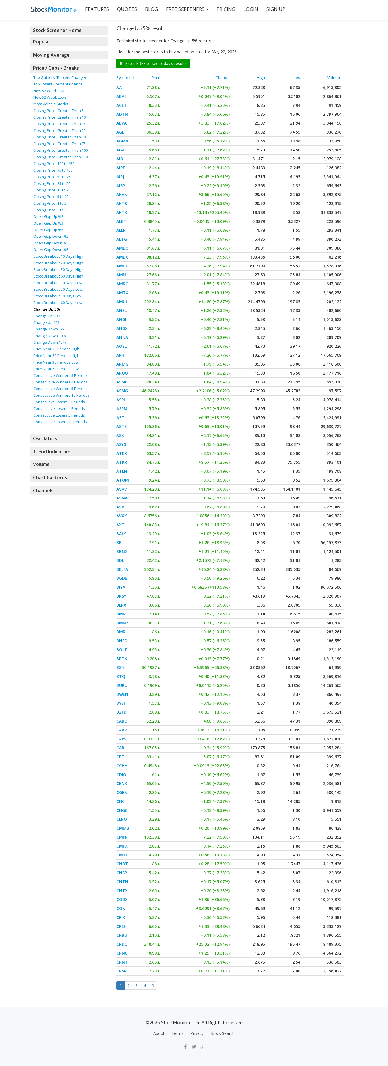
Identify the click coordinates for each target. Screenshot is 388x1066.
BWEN (122, 694)
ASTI (120, 417)
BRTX (121, 658)
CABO (121, 721)
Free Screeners (186, 9)
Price (155, 77)
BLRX (121, 605)
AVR (120, 507)
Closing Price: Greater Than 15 (59, 123)
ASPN (121, 408)
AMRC (122, 283)
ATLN (121, 471)
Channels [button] (43, 490)
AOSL (121, 346)
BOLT (121, 649)
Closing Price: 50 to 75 (51, 176)
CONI (121, 908)
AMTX (122, 292)
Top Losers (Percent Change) (58, 83)
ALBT (121, 221)
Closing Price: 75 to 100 (52, 169)
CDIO (121, 774)
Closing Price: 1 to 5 (49, 202)
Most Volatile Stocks (50, 103)
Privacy (197, 1033)
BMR (120, 631)
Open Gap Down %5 (50, 249)
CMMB (122, 828)
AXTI (121, 524)
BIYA (120, 587)
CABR (121, 730)
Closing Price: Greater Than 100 (60, 149)
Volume (334, 77)
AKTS (121, 203)
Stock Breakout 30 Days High (58, 268)
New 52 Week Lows (50, 96)
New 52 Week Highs (50, 90)
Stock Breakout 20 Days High (58, 262)
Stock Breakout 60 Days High (58, 275)
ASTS (121, 426)
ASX (120, 435)
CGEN (121, 792)
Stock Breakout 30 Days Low (57, 295)
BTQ (120, 676)
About (159, 1033)
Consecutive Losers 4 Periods (59, 408)
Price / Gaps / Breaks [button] (55, 67)
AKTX (121, 212)
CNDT (122, 864)
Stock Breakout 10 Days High (58, 255)
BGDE (121, 578)
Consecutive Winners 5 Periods (60, 388)
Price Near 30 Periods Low (56, 361)
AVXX (121, 515)
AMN (121, 275)
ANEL (121, 310)
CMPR (122, 837)
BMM (121, 614)
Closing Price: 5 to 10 (50, 196)
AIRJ (120, 176)
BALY (121, 533)
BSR (120, 667)
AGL (120, 132)
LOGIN (250, 9)
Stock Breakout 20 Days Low (57, 288)
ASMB (122, 382)
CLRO (121, 819)
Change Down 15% (49, 341)
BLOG (150, 9)
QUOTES (126, 9)
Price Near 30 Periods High (56, 348)
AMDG (122, 257)
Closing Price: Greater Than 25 (59, 129)
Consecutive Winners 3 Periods (60, 374)
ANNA (122, 337)
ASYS (121, 444)
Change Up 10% (47, 315)
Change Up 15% (47, 321)
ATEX (121, 453)
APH (120, 355)
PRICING (225, 9)
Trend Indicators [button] (51, 451)
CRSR (121, 971)
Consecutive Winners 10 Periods (61, 394)
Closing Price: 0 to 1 (49, 209)
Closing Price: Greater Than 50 (59, 136)
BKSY (121, 596)
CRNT (122, 962)
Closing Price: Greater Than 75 (59, 143)
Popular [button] (41, 42)
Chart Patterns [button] (49, 477)
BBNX (121, 551)
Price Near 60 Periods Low (56, 368)
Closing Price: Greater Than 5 (58, 110)
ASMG (122, 391)
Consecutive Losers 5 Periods (59, 414)
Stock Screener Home (56, 30)
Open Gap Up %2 (48, 215)
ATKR (121, 462)
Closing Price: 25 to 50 (51, 182)
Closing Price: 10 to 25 (51, 189)
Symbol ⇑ (125, 77)
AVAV (121, 489)
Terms (177, 1033)
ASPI (120, 399)
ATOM (122, 480)
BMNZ (122, 623)
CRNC (121, 953)
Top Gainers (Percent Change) (59, 76)
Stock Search (223, 1033)
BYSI (120, 703)
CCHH (121, 765)
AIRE (120, 167)
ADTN (122, 114)
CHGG (122, 810)
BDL (120, 560)
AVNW (122, 498)
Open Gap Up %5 (48, 229)
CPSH (121, 926)
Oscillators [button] (44, 438)
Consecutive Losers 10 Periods (60, 421)
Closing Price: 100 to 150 (53, 163)
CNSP (121, 872)
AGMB (122, 141)
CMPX (122, 846)
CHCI (121, 801)
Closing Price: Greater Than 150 (60, 156)
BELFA (122, 569)
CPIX (120, 917)
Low (296, 77)
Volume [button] (41, 464)
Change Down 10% (49, 335)
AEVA (121, 123)
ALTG (121, 239)
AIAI (120, 150)
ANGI (121, 319)
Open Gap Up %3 (48, 222)
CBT (120, 756)
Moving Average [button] (50, 55)
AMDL (122, 266)
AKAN (121, 194)
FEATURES (96, 9)
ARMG (122, 364)
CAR (120, 747)
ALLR (121, 230)
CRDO (122, 944)
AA (119, 87)
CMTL (122, 855)
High (261, 77)
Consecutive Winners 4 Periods (60, 381)
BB (119, 542)
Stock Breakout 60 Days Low (57, 302)
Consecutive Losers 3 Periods (59, 401)
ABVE (121, 96)
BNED (121, 640)
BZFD (121, 712)
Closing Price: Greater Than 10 (59, 116)
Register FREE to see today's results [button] (153, 63)
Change (222, 77)
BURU (121, 685)
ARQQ (122, 373)
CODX (122, 899)
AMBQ (122, 248)
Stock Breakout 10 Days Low (57, 282)
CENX (121, 783)
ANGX (122, 328)
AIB (119, 158)
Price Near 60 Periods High (56, 355)
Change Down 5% (48, 328)
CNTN (122, 881)
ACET (121, 105)
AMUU (122, 301)
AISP (120, 185)
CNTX (122, 890)
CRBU (121, 935)
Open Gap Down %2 (50, 235)
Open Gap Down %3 (50, 242)
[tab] (69, 30)
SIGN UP (275, 9)
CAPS (121, 739)
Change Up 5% (46, 308)
